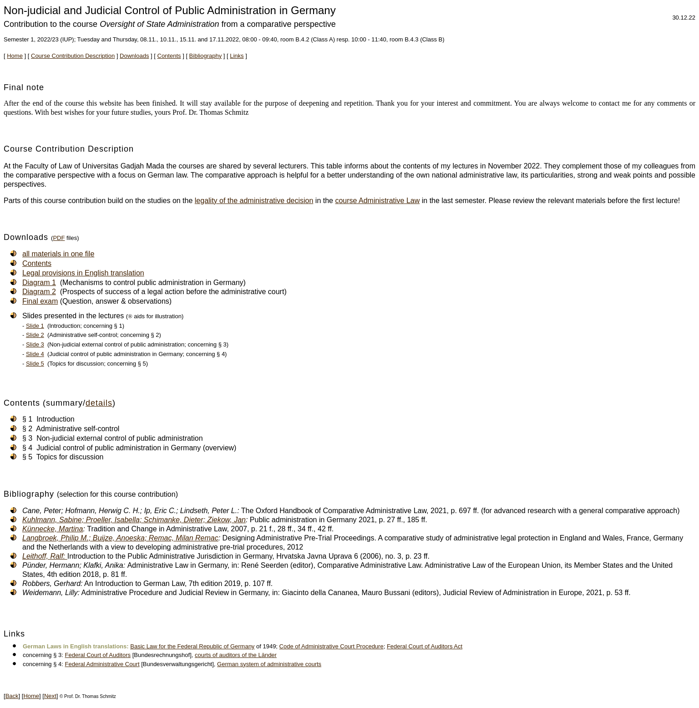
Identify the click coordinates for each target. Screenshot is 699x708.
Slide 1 (35, 325)
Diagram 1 (39, 282)
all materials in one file (58, 254)
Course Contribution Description (73, 55)
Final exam (40, 301)
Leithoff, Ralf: (44, 556)
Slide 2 (35, 334)
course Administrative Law (377, 200)
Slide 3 (35, 344)
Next (50, 696)
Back (12, 696)
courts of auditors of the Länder (236, 655)
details (99, 402)
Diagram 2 (39, 291)
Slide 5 (35, 363)
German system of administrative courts (269, 664)
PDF (59, 237)
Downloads (134, 55)
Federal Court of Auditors (98, 655)
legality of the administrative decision (254, 200)
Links (236, 55)
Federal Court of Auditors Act (424, 646)
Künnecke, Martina (52, 529)
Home (15, 55)
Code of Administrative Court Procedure (331, 646)
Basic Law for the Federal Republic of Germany (192, 646)
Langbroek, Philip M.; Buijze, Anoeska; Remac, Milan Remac (120, 538)
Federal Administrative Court (102, 664)
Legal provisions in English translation (83, 273)
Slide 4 (35, 354)
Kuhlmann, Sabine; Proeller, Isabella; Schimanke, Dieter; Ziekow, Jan (134, 520)
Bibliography (205, 55)
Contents (169, 55)
